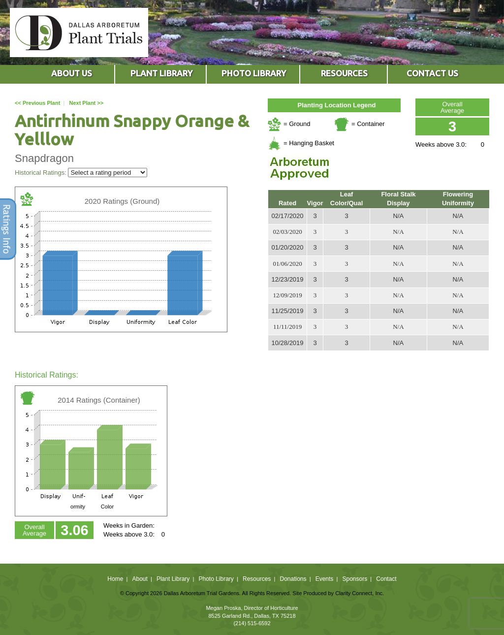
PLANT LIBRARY (161, 73)
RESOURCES (344, 73)
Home (115, 578)
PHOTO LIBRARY (253, 73)
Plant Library (173, 578)
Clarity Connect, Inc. (359, 593)
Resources (257, 578)
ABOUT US (71, 73)
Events (324, 578)
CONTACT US (432, 73)
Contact (386, 578)
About (139, 578)
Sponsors (355, 578)
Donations (293, 578)
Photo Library (215, 578)
